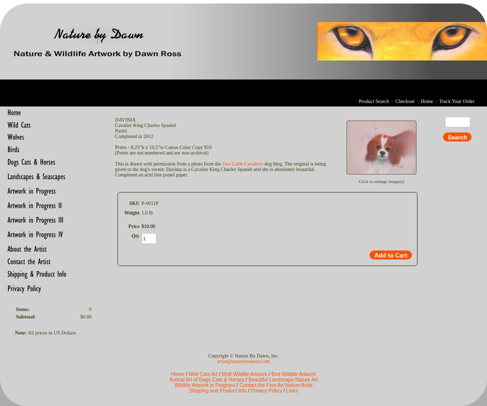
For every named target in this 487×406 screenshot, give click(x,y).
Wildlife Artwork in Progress (205, 385)
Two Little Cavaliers (242, 163)
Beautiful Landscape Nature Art (283, 379)
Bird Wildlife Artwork (294, 374)
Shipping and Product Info (217, 391)
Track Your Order (457, 101)
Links (292, 391)
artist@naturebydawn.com (243, 361)
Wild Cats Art (203, 374)
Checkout (405, 101)
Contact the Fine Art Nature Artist (276, 385)
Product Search (373, 101)
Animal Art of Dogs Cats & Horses (207, 379)
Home (427, 101)
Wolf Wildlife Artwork (244, 374)
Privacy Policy (266, 391)
